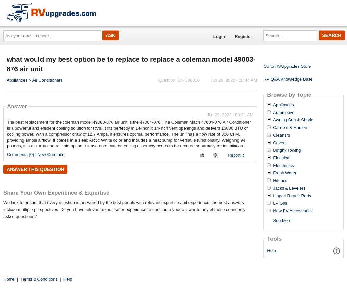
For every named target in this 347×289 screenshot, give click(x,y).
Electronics (283, 165)
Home (9, 279)
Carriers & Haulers (290, 127)
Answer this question (35, 169)
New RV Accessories (292, 211)
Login (219, 36)
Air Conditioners (47, 80)
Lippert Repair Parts (292, 196)
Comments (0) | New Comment (36, 154)
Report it (236, 155)
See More (282, 220)
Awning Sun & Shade (293, 120)
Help (271, 250)
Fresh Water (284, 173)
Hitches (280, 180)
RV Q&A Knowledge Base (287, 79)
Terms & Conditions (39, 279)
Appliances (17, 80)
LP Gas (280, 203)
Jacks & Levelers (289, 188)
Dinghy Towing (287, 150)
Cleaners (281, 135)
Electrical (281, 158)
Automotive (283, 112)
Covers (279, 143)
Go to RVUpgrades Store (287, 66)
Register (243, 36)
